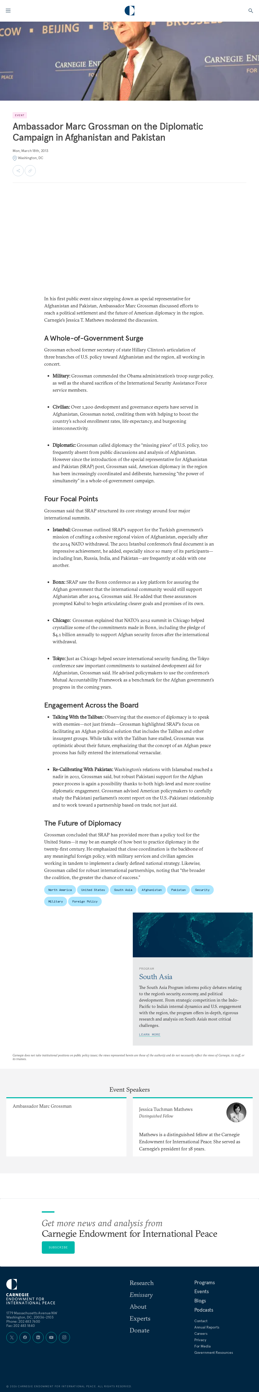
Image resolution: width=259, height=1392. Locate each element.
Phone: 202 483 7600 (23, 1321)
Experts (140, 1318)
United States (93, 890)
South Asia (123, 890)
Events (201, 1291)
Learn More (150, 1034)
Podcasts (203, 1310)
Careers (200, 1333)
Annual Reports (206, 1327)
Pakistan (178, 890)
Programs (204, 1282)
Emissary (141, 1294)
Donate (139, 1330)
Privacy (200, 1339)
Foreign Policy (85, 901)
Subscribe (58, 1247)
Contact (200, 1321)
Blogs (200, 1300)
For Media (202, 1346)
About (138, 1306)
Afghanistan (152, 890)
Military (55, 901)
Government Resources (213, 1352)
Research (142, 1283)
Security (202, 890)
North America (60, 890)
